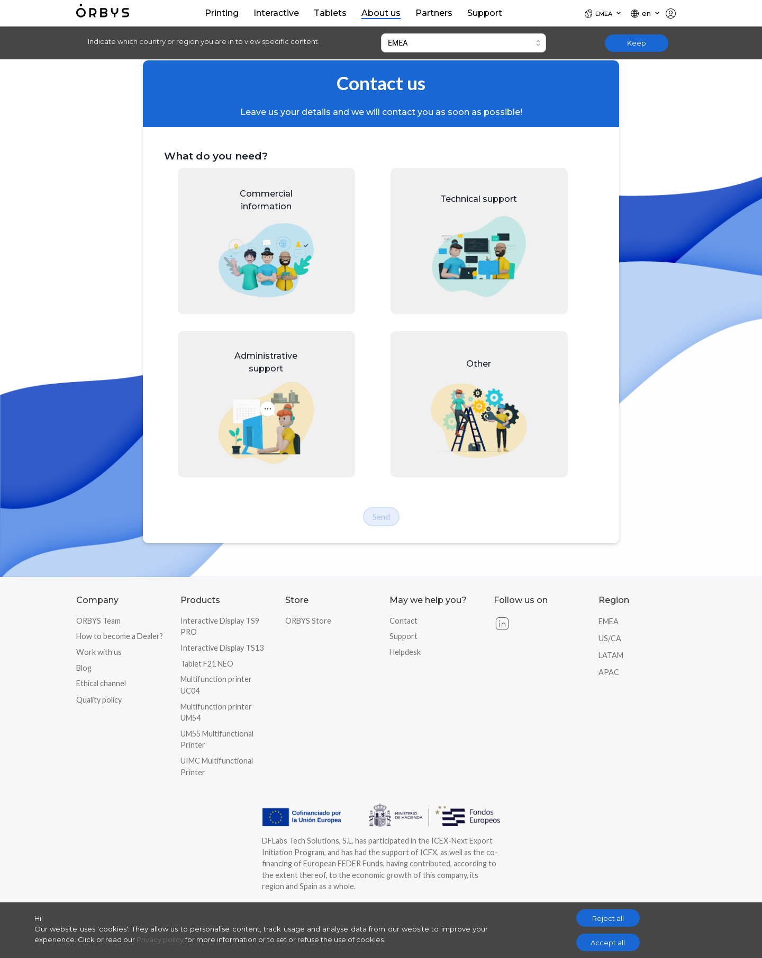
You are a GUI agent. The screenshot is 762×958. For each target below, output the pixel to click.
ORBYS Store (308, 620)
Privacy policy (160, 939)
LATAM (610, 655)
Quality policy (99, 699)
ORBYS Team (98, 620)
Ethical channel (101, 683)
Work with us (99, 652)
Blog (84, 667)
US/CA (609, 638)
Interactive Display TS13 (222, 647)
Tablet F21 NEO (206, 663)
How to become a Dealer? (119, 636)
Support (403, 636)
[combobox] (463, 42)
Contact (403, 620)
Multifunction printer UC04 (216, 685)
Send (381, 516)
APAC (608, 672)
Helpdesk (405, 652)
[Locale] (603, 13)
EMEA (608, 621)
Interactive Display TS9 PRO (219, 626)
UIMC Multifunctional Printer (216, 766)
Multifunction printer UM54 (216, 712)
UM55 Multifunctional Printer (216, 739)
